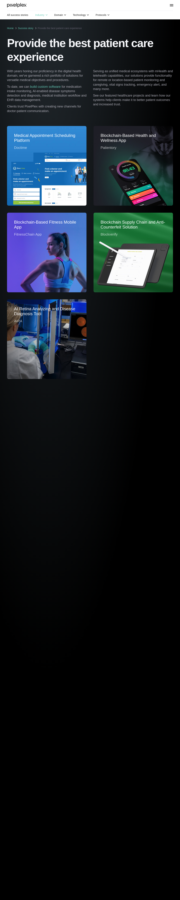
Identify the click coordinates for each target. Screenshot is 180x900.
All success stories (17, 15)
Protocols (103, 15)
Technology (81, 15)
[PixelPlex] (17, 5)
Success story (25, 28)
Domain (60, 15)
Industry (41, 15)
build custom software (45, 86)
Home (10, 28)
